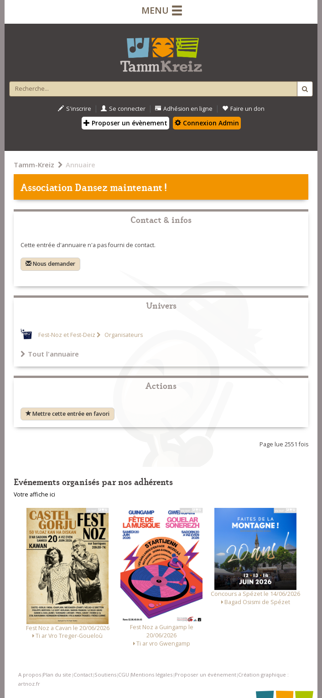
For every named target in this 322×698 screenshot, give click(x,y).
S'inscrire (74, 109)
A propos (29, 674)
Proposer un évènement (125, 123)
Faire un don (243, 109)
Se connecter (123, 109)
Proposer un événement (205, 674)
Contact (83, 674)
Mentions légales (151, 674)
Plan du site (57, 674)
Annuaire (80, 164)
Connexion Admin (207, 123)
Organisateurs (123, 335)
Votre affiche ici (34, 494)
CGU (123, 674)
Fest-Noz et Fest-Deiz (66, 335)
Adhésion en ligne (184, 109)
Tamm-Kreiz (34, 164)
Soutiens (105, 674)
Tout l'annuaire (50, 353)
